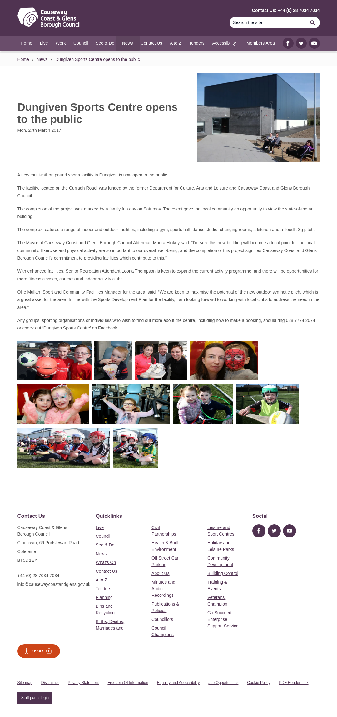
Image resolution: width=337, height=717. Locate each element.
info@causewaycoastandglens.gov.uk (53, 584)
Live (100, 527)
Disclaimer (50, 682)
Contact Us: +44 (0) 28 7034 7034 (286, 10)
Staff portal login (35, 697)
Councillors (162, 619)
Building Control (222, 573)
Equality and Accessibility (178, 682)
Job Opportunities (223, 682)
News (42, 59)
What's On (106, 562)
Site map (24, 682)
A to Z (101, 579)
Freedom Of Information (127, 682)
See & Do (105, 544)
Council (103, 536)
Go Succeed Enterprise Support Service (223, 619)
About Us (160, 573)
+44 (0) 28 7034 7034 (38, 575)
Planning (104, 597)
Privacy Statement (83, 682)
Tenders (103, 588)
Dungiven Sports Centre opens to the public (97, 59)
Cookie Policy (258, 682)
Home (23, 59)
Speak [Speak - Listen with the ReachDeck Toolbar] (38, 651)
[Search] (268, 22)
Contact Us (106, 571)
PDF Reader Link (294, 682)
